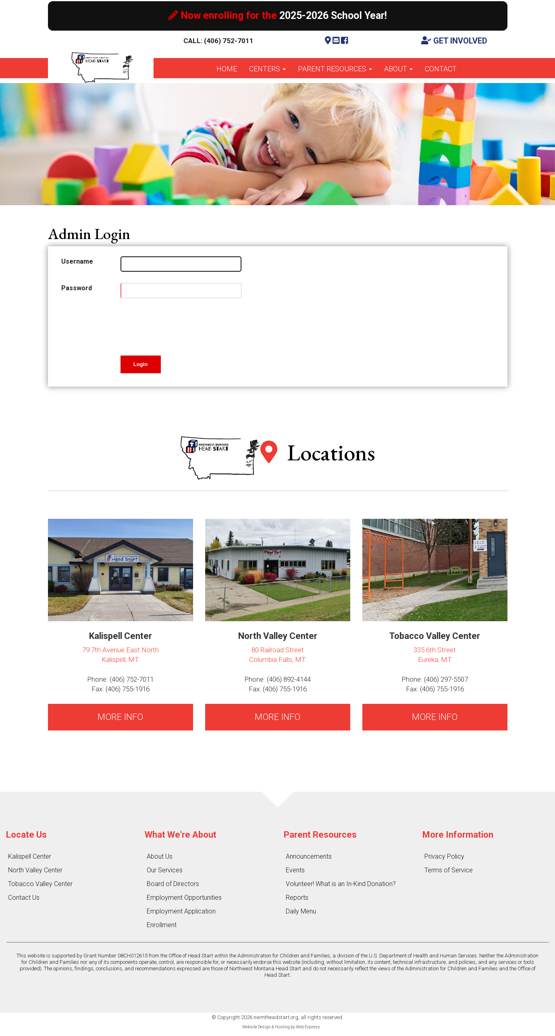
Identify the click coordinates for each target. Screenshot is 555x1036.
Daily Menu (301, 911)
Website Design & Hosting (266, 1027)
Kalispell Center (29, 856)
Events (295, 870)
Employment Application (181, 911)
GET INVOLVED (454, 41)
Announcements (309, 856)
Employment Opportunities (184, 897)
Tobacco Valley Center (40, 884)
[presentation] (182, 325)
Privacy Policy (444, 856)
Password (76, 288)
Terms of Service (448, 870)
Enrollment (162, 925)
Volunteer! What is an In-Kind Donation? (341, 884)
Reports (297, 897)
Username (77, 261)
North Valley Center (35, 870)
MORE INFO (120, 717)
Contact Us (23, 897)
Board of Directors (173, 884)
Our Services (165, 870)
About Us (160, 856)
